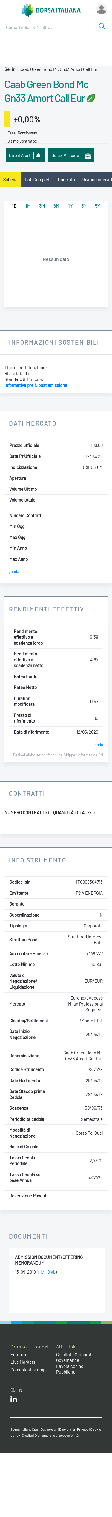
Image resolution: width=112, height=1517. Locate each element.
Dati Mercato (32, 423)
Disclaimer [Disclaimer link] (67, 1429)
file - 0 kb (47, 1271)
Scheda (10, 179)
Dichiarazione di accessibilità (57, 1435)
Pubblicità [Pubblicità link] (66, 1371)
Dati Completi (38, 179)
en (19, 1390)
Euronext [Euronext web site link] (19, 1354)
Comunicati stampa (29, 1369)
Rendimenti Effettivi (48, 609)
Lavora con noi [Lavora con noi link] (70, 1366)
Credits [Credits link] (27, 1435)
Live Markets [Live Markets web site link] (22, 1362)
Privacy (82, 1429)
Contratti (66, 179)
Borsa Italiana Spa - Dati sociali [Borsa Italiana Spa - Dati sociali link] (33, 1429)
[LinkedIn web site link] (13, 1400)
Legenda (11, 571)
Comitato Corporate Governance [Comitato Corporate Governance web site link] (75, 1357)
